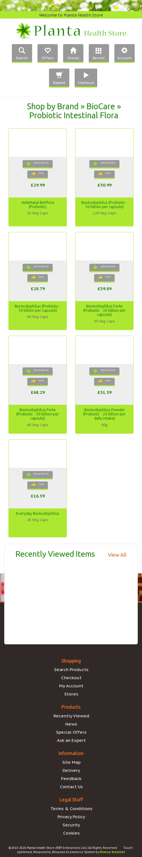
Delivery (71, 770)
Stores (71, 694)
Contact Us (71, 786)
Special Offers (71, 732)
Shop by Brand (53, 106)
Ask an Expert (71, 740)
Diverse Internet (112, 852)
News (71, 724)
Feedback (71, 778)
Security (71, 825)
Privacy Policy (71, 816)
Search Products (71, 669)
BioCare (100, 106)
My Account (71, 685)
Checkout (71, 677)
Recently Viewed (71, 716)
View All (117, 555)
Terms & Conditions (71, 808)
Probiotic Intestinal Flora (73, 115)
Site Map (71, 762)
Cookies (71, 833)
